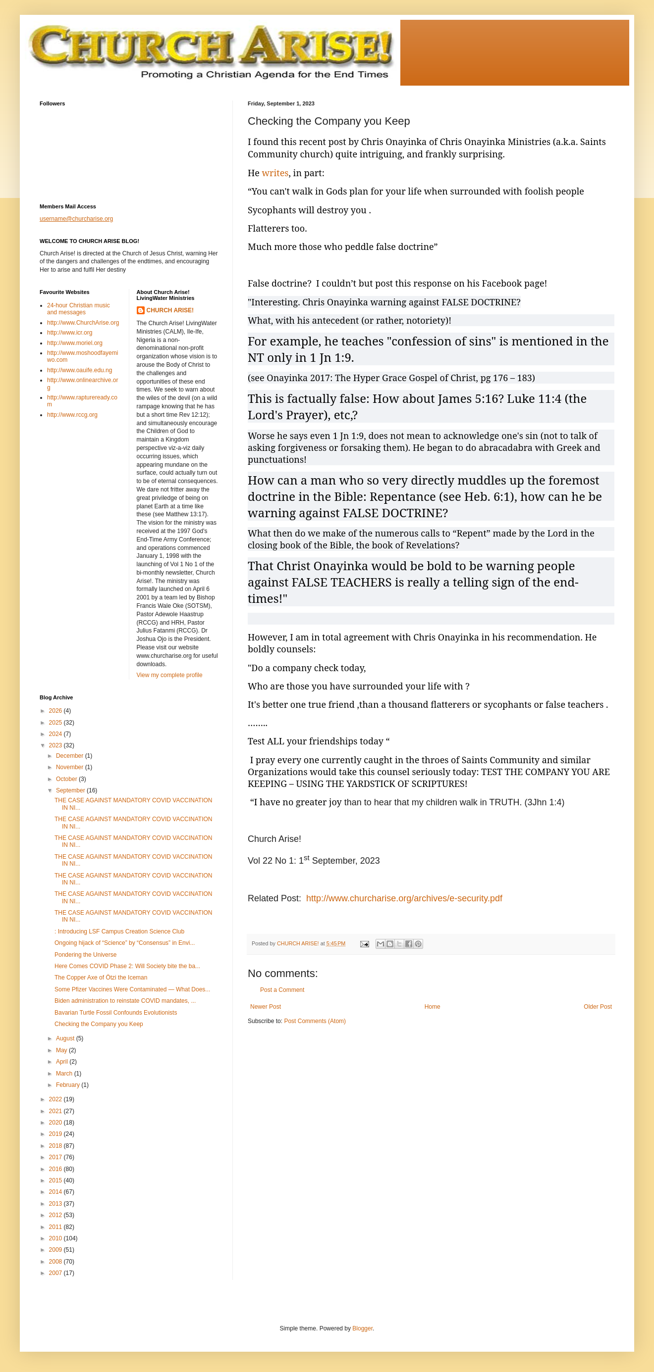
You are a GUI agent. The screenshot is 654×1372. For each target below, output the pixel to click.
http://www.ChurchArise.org (83, 322)
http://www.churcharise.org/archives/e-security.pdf (404, 898)
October (67, 779)
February (68, 1084)
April (62, 1061)
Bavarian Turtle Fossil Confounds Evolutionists (115, 1012)
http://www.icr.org (69, 332)
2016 (56, 1169)
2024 (56, 734)
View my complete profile (170, 675)
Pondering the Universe (85, 954)
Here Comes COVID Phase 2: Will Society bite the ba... (127, 966)
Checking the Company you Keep (98, 1024)
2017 (56, 1157)
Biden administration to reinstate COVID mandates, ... (125, 1000)
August (66, 1038)
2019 (56, 1133)
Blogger (362, 1328)
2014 (56, 1191)
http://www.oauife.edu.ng (79, 370)
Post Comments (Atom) (315, 1021)
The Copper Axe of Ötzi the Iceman (100, 977)
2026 (56, 710)
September (71, 790)
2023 (56, 745)
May (62, 1050)
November (70, 767)
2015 (56, 1180)
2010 (56, 1238)
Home (432, 1006)
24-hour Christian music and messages (78, 309)
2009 (56, 1249)
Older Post (598, 1006)
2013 (56, 1203)
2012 (56, 1215)
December (70, 755)
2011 (56, 1227)
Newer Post (265, 1006)
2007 (56, 1273)
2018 (56, 1145)
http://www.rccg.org (72, 414)
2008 (56, 1261)
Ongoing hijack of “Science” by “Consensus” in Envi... (124, 942)
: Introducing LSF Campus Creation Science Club (119, 931)
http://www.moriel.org (75, 343)
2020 (56, 1122)
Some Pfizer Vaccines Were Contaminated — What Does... (132, 989)
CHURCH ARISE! (170, 310)
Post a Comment (282, 989)
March (65, 1073)
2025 (56, 722)
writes (275, 173)
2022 (56, 1099)
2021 (56, 1111)
